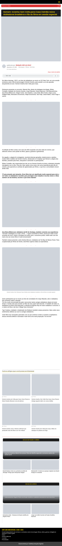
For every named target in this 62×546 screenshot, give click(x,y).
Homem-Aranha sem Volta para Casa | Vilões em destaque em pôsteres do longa (44, 429)
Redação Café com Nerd (23, 65)
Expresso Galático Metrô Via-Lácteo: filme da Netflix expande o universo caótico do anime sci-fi (30, 453)
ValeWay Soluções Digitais (36, 544)
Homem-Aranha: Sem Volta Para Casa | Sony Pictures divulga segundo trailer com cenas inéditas (45, 400)
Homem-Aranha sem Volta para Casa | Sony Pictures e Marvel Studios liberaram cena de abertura (16, 400)
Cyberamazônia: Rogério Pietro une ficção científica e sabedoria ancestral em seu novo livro (30, 497)
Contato (4, 538)
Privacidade (5, 539)
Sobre (3, 535)
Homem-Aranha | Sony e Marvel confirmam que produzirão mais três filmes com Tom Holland (14, 429)
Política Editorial (6, 536)
